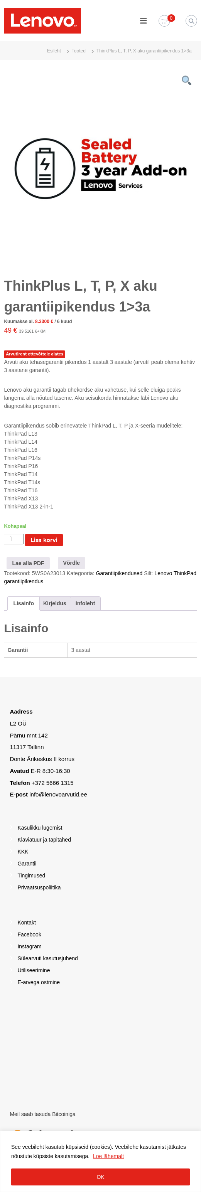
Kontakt (26, 922)
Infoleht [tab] (85, 603)
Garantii (26, 863)
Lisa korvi (43, 540)
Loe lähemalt (108, 1156)
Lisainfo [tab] (23, 603)
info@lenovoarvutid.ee (58, 794)
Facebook (29, 934)
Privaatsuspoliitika (39, 887)
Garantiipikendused (119, 573)
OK (100, 1177)
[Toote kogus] (14, 539)
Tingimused (31, 875)
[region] (100, 1161)
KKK (22, 852)
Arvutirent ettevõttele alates (34, 354)
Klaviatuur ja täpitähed (44, 840)
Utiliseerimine (33, 970)
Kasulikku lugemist (39, 828)
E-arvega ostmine (38, 982)
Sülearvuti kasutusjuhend (47, 958)
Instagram (29, 946)
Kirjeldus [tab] (54, 603)
